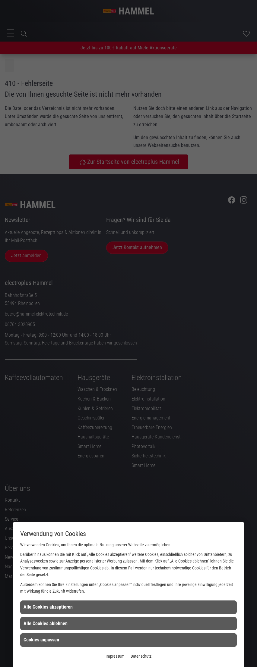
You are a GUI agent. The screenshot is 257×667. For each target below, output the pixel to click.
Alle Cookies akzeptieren (48, 607)
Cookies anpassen (41, 640)
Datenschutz (141, 656)
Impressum (115, 656)
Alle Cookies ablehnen (46, 623)
